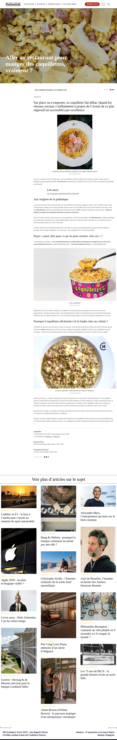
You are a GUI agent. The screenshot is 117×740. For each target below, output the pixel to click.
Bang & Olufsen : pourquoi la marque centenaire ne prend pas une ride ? (58, 541)
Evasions (41, 4)
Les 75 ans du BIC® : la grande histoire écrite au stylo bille (98, 674)
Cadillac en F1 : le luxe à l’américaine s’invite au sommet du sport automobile (17, 518)
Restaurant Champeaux (41, 449)
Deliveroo (57, 436)
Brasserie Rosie (39, 442)
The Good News (69, 4)
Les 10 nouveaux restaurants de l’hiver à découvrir (63, 193)
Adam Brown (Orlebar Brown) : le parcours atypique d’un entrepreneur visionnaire (58, 713)
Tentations (28, 4)
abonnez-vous (92, 4)
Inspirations (54, 4)
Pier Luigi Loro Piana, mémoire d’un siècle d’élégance (54, 648)
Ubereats (48, 436)
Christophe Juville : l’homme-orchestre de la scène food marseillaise (58, 582)
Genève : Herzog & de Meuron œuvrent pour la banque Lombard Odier (15, 683)
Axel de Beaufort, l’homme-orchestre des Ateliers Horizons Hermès (97, 582)
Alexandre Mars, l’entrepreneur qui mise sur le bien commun (98, 516)
